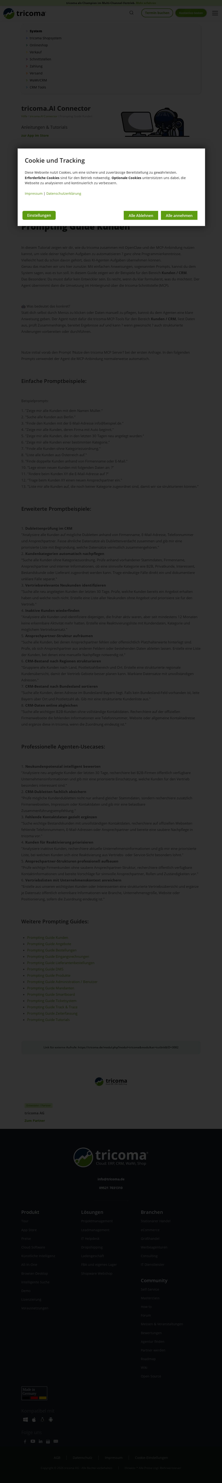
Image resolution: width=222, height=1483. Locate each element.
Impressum (34, 193)
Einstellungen (39, 215)
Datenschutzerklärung (63, 193)
